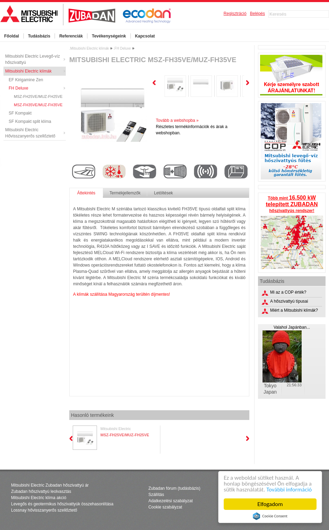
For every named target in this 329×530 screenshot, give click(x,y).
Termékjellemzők (124, 193)
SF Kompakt (20, 113)
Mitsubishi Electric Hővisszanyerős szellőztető (30, 132)
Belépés (257, 13)
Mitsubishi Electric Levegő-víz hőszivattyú (32, 59)
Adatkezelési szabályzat (170, 500)
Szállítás (156, 494)
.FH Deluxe (122, 48)
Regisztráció (235, 13)
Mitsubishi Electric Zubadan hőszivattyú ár (50, 485)
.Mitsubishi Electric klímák (89, 48)
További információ (289, 489)
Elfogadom (270, 504)
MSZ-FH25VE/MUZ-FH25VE (38, 96)
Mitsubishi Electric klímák (28, 71)
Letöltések (163, 193)
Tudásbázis (39, 36)
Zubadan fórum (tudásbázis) (174, 488)
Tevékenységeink (109, 36)
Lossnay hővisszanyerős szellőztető (44, 510)
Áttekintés (86, 193)
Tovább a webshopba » (177, 120)
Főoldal (11, 36)
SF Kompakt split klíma (30, 121)
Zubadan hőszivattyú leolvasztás (41, 491)
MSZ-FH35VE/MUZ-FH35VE (38, 105)
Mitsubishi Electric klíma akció (38, 497)
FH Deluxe (18, 88)
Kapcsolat (145, 36)
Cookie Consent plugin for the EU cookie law (270, 516)
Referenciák (71, 36)
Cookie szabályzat (165, 507)
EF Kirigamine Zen (26, 79)
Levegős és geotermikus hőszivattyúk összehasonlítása (62, 504)
